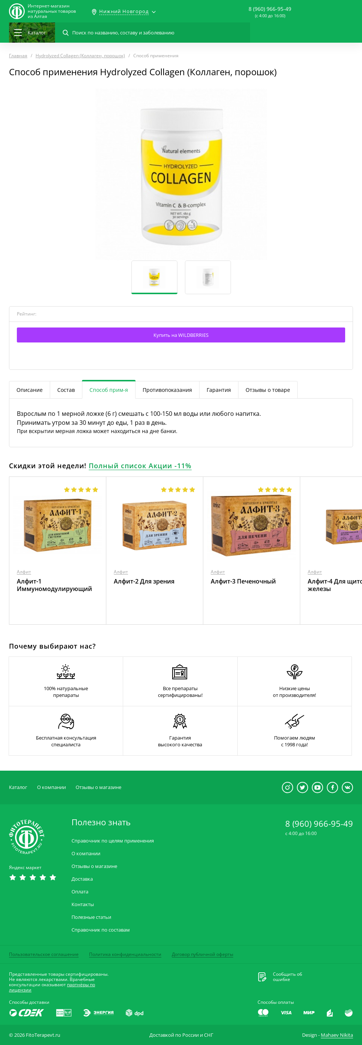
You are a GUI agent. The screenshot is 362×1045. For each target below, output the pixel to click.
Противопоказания (167, 389)
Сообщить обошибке (287, 977)
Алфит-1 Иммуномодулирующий (54, 585)
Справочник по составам (101, 930)
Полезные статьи (91, 917)
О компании (51, 787)
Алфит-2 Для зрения (144, 581)
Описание (29, 389)
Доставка (82, 879)
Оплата (80, 892)
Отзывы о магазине (98, 787)
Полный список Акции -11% (140, 465)
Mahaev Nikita (337, 1035)
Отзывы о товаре (268, 389)
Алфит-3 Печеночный (243, 581)
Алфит (24, 572)
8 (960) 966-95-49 (270, 8)
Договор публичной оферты (202, 954)
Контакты (83, 904)
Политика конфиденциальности (125, 954)
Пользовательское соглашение (44, 954)
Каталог (18, 787)
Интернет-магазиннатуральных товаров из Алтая (52, 11)
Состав (66, 389)
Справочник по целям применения (113, 841)
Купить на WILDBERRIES (181, 335)
